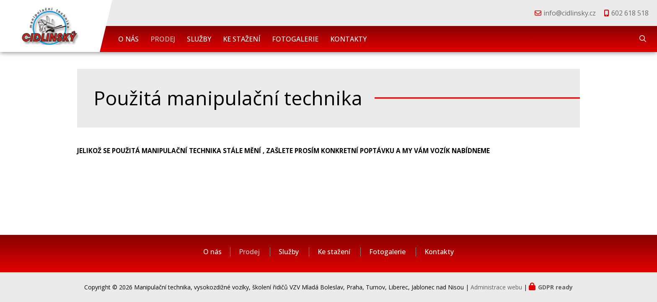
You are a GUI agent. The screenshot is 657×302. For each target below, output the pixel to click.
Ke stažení (241, 39)
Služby (199, 39)
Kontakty (348, 39)
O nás (128, 39)
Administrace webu (496, 287)
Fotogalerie (295, 39)
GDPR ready (555, 287)
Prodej (162, 39)
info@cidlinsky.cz (569, 13)
